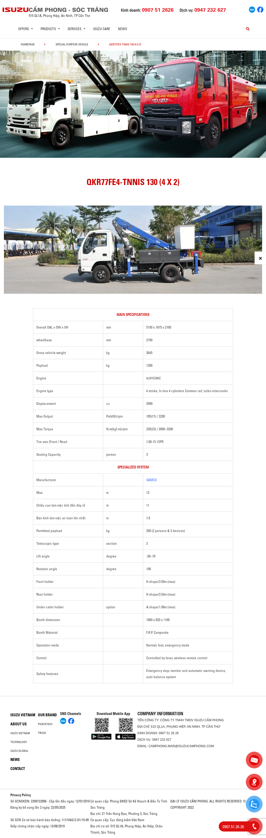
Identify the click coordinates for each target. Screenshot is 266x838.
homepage (28, 44)
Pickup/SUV (45, 724)
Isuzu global (19, 751)
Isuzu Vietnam (22, 715)
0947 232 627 (161, 739)
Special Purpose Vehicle (72, 44)
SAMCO (151, 480)
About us (18, 724)
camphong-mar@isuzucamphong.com (181, 746)
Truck (42, 733)
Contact (17, 768)
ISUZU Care (101, 29)
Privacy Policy (20, 795)
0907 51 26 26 (169, 733)
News (122, 29)
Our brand (47, 715)
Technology (18, 742)
